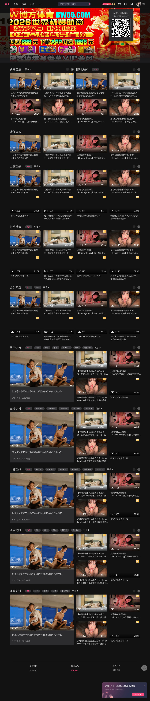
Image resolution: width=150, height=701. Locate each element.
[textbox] (73, 4)
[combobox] (74, 4)
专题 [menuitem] (16, 4)
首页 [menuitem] (7, 4)
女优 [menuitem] (32, 4)
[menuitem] (41, 4)
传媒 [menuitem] (24, 4)
